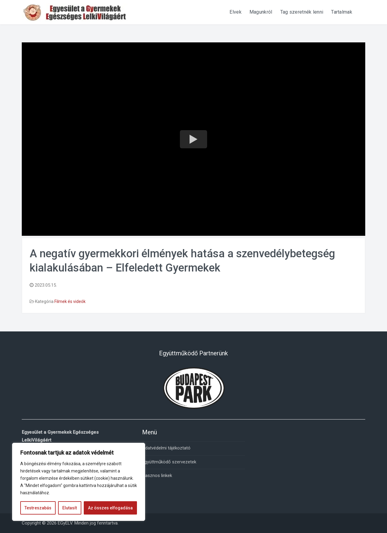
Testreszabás (37, 507)
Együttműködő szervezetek (169, 462)
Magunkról (260, 12)
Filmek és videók (70, 301)
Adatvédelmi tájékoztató (166, 448)
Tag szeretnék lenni (302, 12)
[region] (78, 482)
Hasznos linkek (157, 475)
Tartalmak (341, 12)
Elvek (235, 12)
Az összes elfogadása (110, 507)
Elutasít (69, 507)
